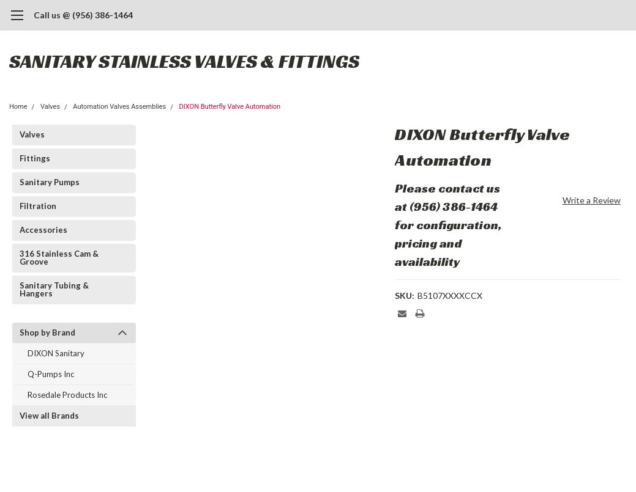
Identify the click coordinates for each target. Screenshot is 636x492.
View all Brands (49, 415)
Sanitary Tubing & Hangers (54, 289)
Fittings (35, 158)
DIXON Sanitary (56, 353)
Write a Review (592, 200)
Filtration (38, 206)
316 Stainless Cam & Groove (59, 257)
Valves (50, 107)
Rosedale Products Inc (67, 395)
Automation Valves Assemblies (119, 107)
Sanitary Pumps (50, 182)
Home (18, 107)
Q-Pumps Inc (51, 374)
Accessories (43, 230)
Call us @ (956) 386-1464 (83, 15)
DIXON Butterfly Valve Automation (230, 107)
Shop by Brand (47, 332)
